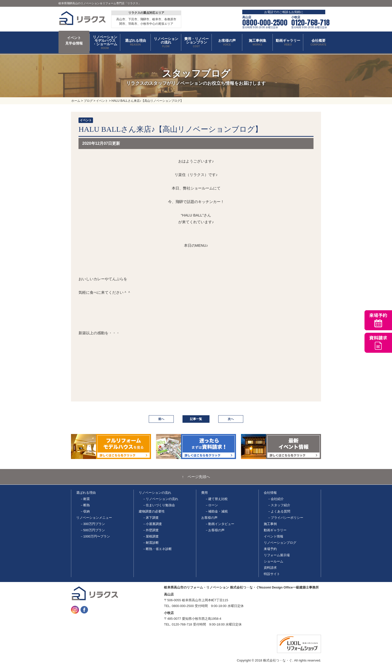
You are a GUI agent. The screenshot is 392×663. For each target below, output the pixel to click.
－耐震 (85, 499)
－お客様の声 (214, 530)
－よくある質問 (279, 511)
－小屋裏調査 (152, 524)
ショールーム (273, 561)
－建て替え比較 (216, 499)
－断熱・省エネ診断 (157, 549)
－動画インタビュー (219, 524)
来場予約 (270, 549)
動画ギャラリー (275, 530)
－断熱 (85, 505)
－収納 (85, 511)
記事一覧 (196, 419)
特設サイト (272, 574)
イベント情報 (273, 536)
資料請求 (270, 568)
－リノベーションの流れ (160, 499)
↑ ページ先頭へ (196, 477)
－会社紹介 (276, 499)
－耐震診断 (150, 542)
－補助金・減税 (216, 511)
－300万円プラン (92, 524)
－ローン (211, 505)
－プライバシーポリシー (285, 518)
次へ (231, 419)
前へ (161, 419)
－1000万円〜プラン (95, 536)
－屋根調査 (150, 536)
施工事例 (270, 524)
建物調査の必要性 (152, 511)
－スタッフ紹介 (279, 505)
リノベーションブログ (280, 542)
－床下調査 (150, 518)
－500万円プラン (92, 530)
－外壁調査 (150, 530)
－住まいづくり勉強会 (158, 505)
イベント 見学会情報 (74, 40)
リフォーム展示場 (277, 555)
